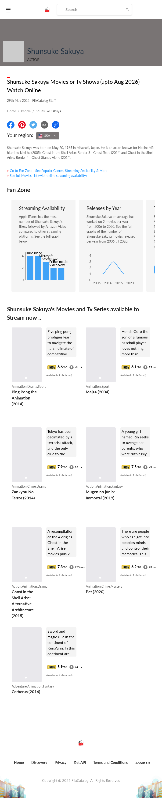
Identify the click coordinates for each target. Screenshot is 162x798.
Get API (80, 762)
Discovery (39, 762)
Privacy (60, 762)
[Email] (44, 125)
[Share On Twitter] (33, 125)
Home (11, 111)
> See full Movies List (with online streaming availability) (47, 176)
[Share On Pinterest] (22, 125)
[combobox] (47, 136)
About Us (142, 763)
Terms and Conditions (110, 762)
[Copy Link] (55, 125)
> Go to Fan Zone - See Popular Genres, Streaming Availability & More (57, 171)
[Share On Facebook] (10, 125)
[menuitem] (19, 765)
